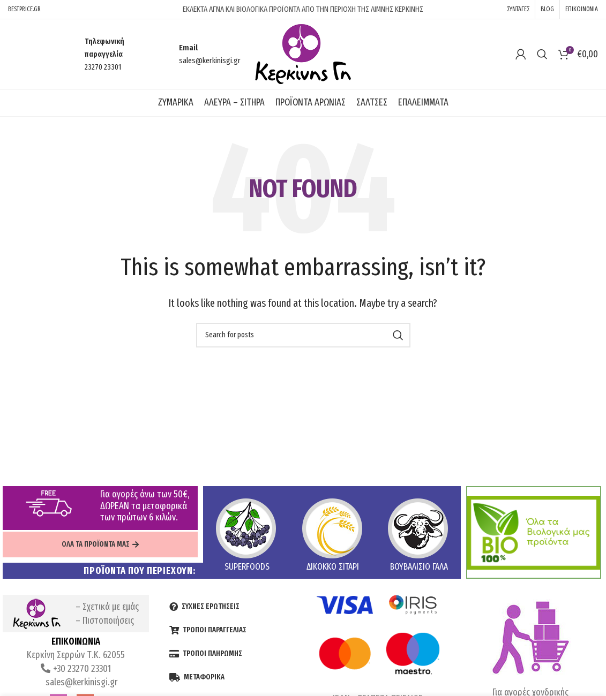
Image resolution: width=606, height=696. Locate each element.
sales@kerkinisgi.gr (80, 682)
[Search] (542, 54)
